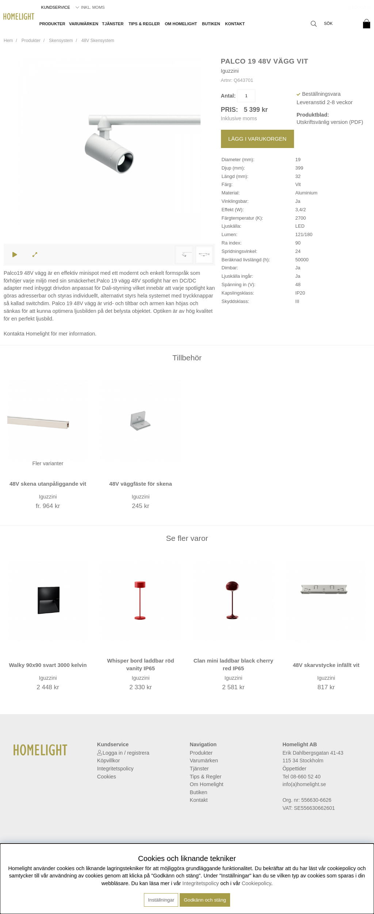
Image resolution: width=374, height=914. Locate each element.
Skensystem (61, 40)
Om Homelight (181, 24)
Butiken (211, 24)
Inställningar (161, 900)
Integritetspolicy (115, 768)
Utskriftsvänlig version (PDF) (330, 122)
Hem (8, 40)
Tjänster (112, 24)
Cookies (106, 777)
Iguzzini (230, 71)
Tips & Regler (144, 24)
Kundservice (55, 7)
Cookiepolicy (256, 883)
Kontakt (235, 24)
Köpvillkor (108, 760)
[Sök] (332, 24)
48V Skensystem (97, 40)
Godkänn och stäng (205, 900)
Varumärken (83, 24)
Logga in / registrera (126, 753)
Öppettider (294, 768)
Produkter (52, 24)
